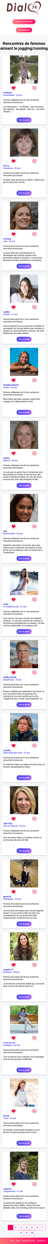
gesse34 (7, 896)
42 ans (12, 241)
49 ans (17, 168)
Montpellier (8, 899)
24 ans (14, 387)
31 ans (23, 606)
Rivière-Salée (9, 533)
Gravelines (8, 168)
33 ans (19, 95)
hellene (6, 458)
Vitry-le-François (10, 826)
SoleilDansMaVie (11, 385)
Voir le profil (23, 120)
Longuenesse (9, 1191)
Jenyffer (7, 750)
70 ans (18, 680)
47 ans (27, 753)
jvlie (5, 531)
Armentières (8, 95)
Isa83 (5, 604)
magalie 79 (8, 969)
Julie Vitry (7, 823)
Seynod (6, 460)
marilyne (7, 239)
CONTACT (41, 1241)
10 (32, 1233)
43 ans (18, 899)
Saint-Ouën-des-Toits (12, 753)
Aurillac (6, 314)
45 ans (22, 826)
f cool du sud (9, 1043)
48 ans (16, 972)
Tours (5, 1118)
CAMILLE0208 (9, 677)
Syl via (6, 166)
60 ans (17, 1045)
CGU (18, 1241)
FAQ (12, 1241)
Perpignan (7, 1045)
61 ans (20, 1191)
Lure (5, 241)
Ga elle (6, 1116)
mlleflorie (7, 92)
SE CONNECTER (24, 30)
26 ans (19, 533)
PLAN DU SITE (28, 1241)
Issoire (6, 387)
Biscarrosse (8, 680)
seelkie (6, 312)
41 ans (15, 314)
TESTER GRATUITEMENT (24, 22)
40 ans (15, 460)
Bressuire (7, 972)
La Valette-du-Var (11, 606)
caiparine (7, 1189)
